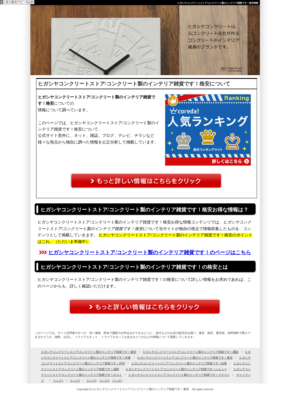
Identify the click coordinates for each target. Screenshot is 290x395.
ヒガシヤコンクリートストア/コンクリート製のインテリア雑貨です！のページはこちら (149, 252)
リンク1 (58, 380)
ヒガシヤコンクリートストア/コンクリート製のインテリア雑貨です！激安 (89, 351)
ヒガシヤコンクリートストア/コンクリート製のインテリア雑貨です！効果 (179, 363)
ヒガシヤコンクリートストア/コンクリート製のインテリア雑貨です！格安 (185, 357)
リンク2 (75, 380)
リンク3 (91, 380)
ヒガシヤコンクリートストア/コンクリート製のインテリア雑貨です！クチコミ (179, 374)
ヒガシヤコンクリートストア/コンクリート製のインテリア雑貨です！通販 (190, 351)
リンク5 (117, 380)
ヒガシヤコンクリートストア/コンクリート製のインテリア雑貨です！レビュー (176, 369)
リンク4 (104, 380)
